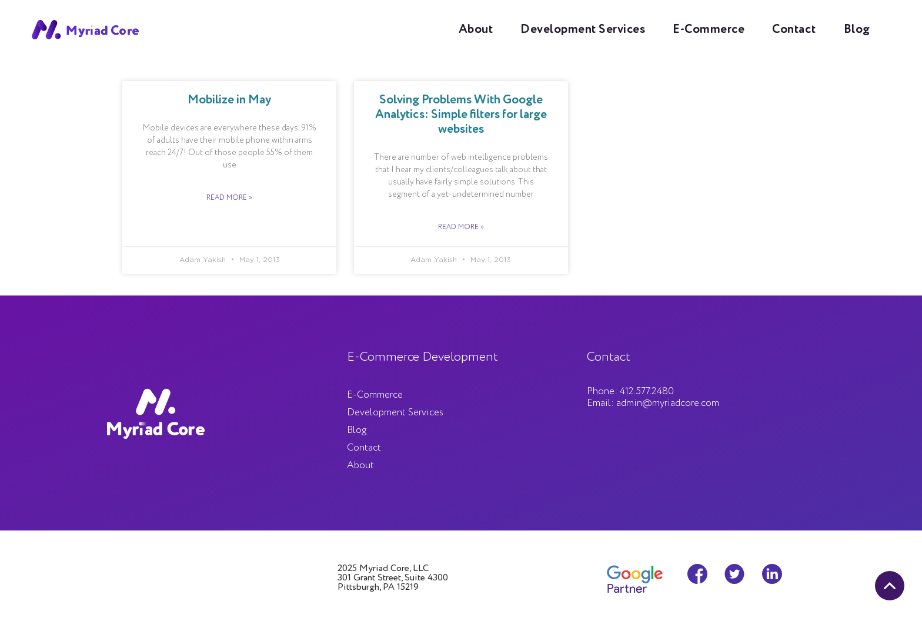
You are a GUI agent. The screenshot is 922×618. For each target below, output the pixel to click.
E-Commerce (708, 29)
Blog (857, 29)
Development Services (582, 29)
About (476, 29)
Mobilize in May (229, 100)
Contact (794, 29)
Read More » (229, 197)
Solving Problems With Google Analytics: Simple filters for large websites (461, 115)
